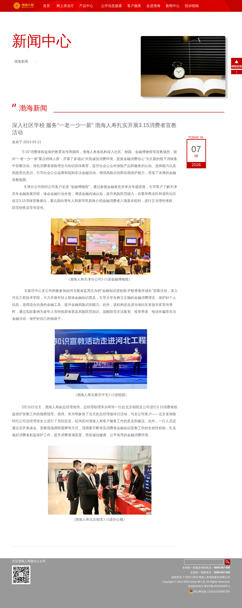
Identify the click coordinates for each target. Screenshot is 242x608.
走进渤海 (153, 6)
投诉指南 (192, 6)
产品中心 (86, 6)
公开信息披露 (111, 6)
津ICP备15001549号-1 (217, 586)
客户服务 (134, 6)
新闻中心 (173, 6)
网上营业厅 (65, 6)
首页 (46, 6)
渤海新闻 (21, 61)
